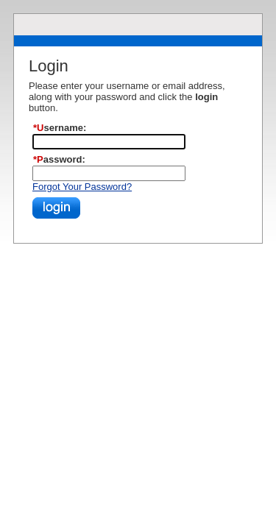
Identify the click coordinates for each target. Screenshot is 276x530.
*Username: (55, 127)
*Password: (55, 159)
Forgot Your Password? (82, 186)
